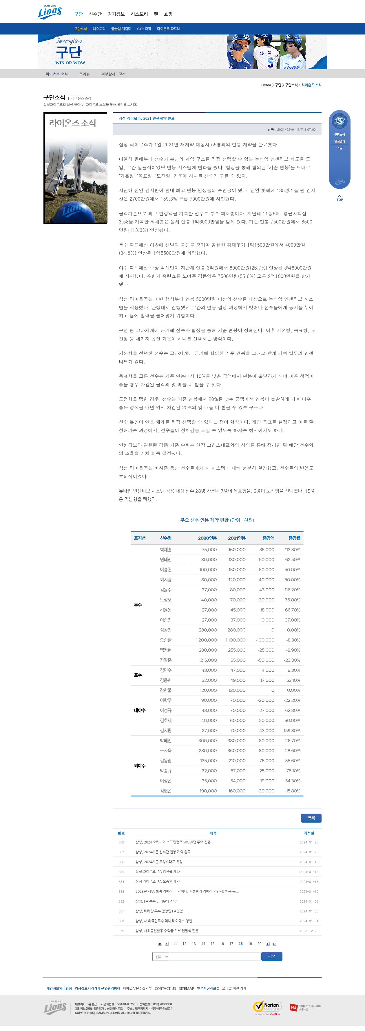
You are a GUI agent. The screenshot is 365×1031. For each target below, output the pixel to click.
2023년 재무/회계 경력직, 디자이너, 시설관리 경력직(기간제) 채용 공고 (187, 891)
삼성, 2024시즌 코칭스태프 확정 (159, 862)
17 (231, 944)
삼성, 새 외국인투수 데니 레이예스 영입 (164, 921)
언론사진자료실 (208, 988)
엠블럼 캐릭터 (121, 29)
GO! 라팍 (144, 29)
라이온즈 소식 (57, 73)
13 (194, 944)
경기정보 (116, 14)
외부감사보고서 (113, 73)
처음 (160, 944)
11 (175, 944)
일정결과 (340, 141)
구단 (78, 14)
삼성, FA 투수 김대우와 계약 (156, 901)
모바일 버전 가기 (234, 988)
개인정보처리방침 (59, 988)
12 (184, 944)
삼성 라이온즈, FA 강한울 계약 (158, 872)
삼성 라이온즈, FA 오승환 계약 (158, 881)
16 (222, 944)
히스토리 (99, 29)
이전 (166, 944)
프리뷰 (84, 73)
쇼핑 (168, 14)
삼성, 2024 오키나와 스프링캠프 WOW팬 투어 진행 (173, 842)
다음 (267, 944)
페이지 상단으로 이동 (340, 198)
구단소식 (80, 29)
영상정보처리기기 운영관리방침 (97, 988)
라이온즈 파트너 (168, 29)
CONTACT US (165, 988)
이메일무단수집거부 (137, 988)
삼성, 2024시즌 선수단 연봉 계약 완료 (163, 852)
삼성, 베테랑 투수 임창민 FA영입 (159, 911)
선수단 (95, 14)
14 (203, 944)
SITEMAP (186, 988)
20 (259, 944)
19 (250, 944)
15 (212, 944)
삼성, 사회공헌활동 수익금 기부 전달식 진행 (167, 931)
